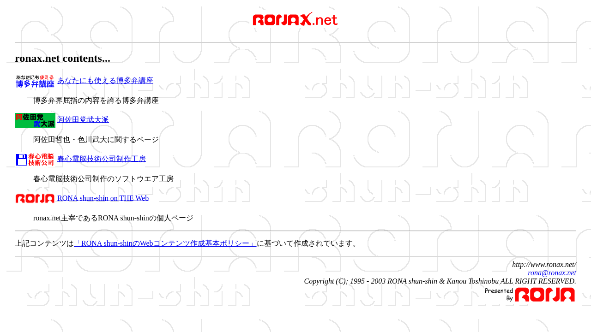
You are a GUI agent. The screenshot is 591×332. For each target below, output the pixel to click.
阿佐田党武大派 (83, 119)
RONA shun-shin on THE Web (103, 198)
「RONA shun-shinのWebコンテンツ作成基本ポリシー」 (165, 243)
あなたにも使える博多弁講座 (105, 80)
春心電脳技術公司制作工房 (101, 158)
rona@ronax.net (552, 273)
